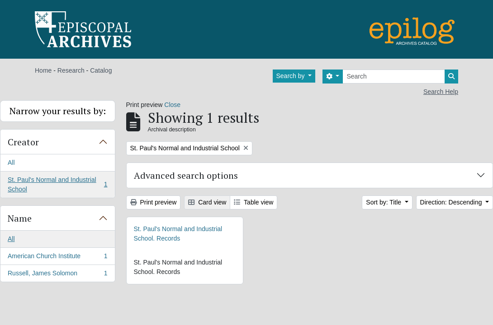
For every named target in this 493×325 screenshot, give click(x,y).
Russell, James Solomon (57, 275)
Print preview (153, 202)
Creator (23, 142)
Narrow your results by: (57, 111)
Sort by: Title (384, 202)
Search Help (440, 91)
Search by (291, 75)
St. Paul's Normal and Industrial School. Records (178, 233)
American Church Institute (57, 257)
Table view (253, 202)
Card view (207, 202)
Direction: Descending (452, 202)
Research (71, 70)
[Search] (393, 77)
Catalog (101, 70)
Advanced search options (186, 175)
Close (172, 104)
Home (43, 70)
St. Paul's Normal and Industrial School (57, 184)
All (11, 162)
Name (20, 218)
